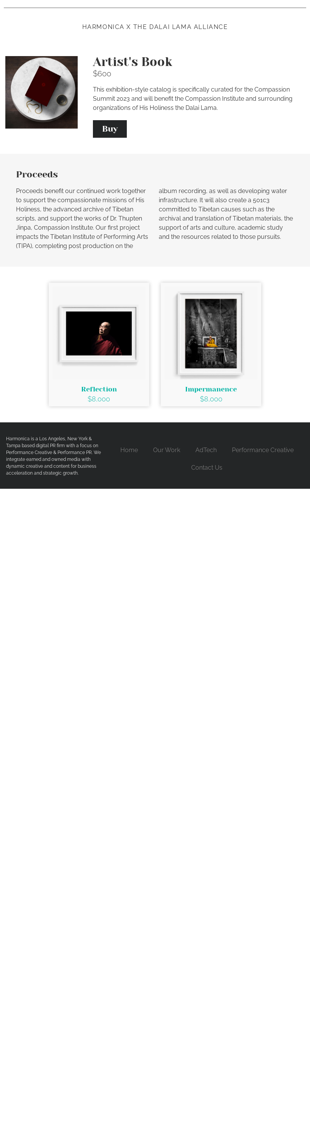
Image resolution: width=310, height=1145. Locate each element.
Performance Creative (263, 450)
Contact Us (206, 467)
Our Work (166, 450)
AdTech (206, 450)
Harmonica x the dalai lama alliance (155, 27)
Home (129, 450)
